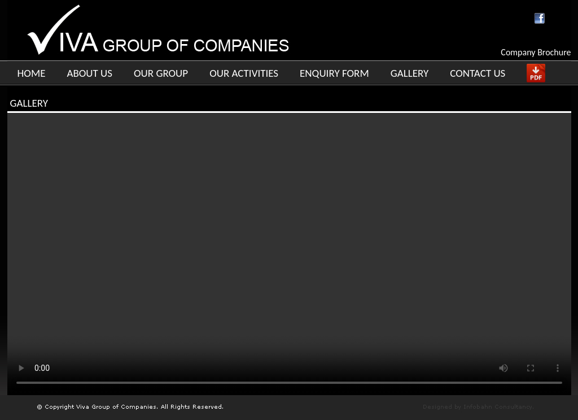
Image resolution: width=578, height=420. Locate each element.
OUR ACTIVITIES (243, 73)
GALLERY (410, 73)
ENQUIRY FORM (334, 73)
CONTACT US (477, 73)
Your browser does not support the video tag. (289, 254)
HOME (31, 73)
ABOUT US (89, 73)
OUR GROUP (161, 73)
